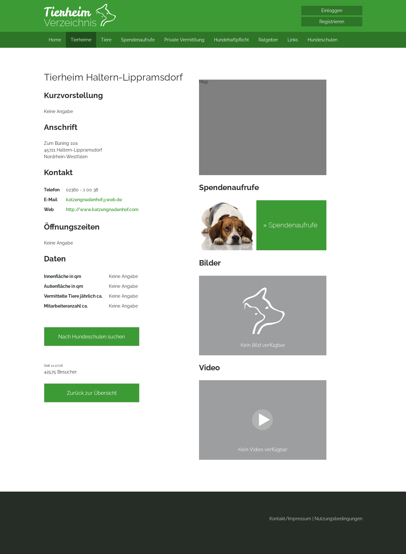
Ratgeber (268, 39)
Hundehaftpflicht (231, 39)
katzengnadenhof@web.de (94, 199)
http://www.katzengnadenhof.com (102, 209)
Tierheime (81, 39)
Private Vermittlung (184, 39)
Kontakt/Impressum (290, 518)
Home (55, 39)
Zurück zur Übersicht (92, 393)
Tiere (106, 39)
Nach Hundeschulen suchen (91, 337)
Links (293, 39)
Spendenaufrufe (138, 39)
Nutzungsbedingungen (338, 518)
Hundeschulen (323, 39)
